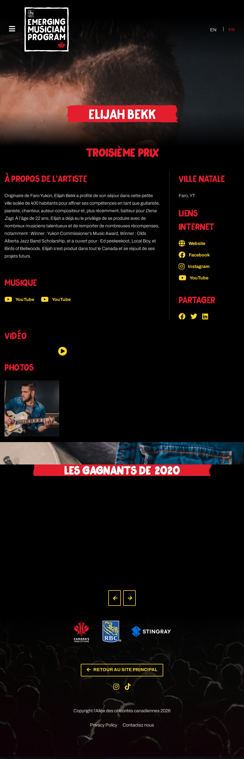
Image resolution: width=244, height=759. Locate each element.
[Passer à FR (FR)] (228, 30)
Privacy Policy (103, 727)
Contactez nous (138, 727)
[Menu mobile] (12, 29)
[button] (184, 316)
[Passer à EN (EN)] (208, 30)
